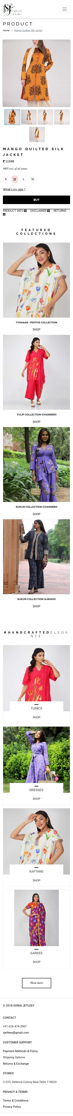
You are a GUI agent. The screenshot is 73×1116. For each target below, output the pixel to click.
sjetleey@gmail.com (16, 1032)
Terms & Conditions (15, 1100)
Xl (32, 179)
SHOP (36, 329)
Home (6, 30)
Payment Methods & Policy (20, 1051)
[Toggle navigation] (64, 9)
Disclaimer (40, 210)
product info (14, 210)
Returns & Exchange (16, 1063)
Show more (36, 983)
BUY (36, 200)
